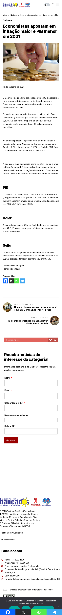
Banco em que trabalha (16, 415)
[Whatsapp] (16, 280)
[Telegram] (22, 280)
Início (5, 15)
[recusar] (58, 606)
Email (8, 390)
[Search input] (26, 340)
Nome (8, 378)
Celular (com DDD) (14, 403)
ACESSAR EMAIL (8, 539)
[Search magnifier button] (55, 340)
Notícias (13, 15)
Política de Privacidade (12, 532)
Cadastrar (11, 440)
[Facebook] (5, 280)
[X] (11, 280)
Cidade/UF (9, 426)
